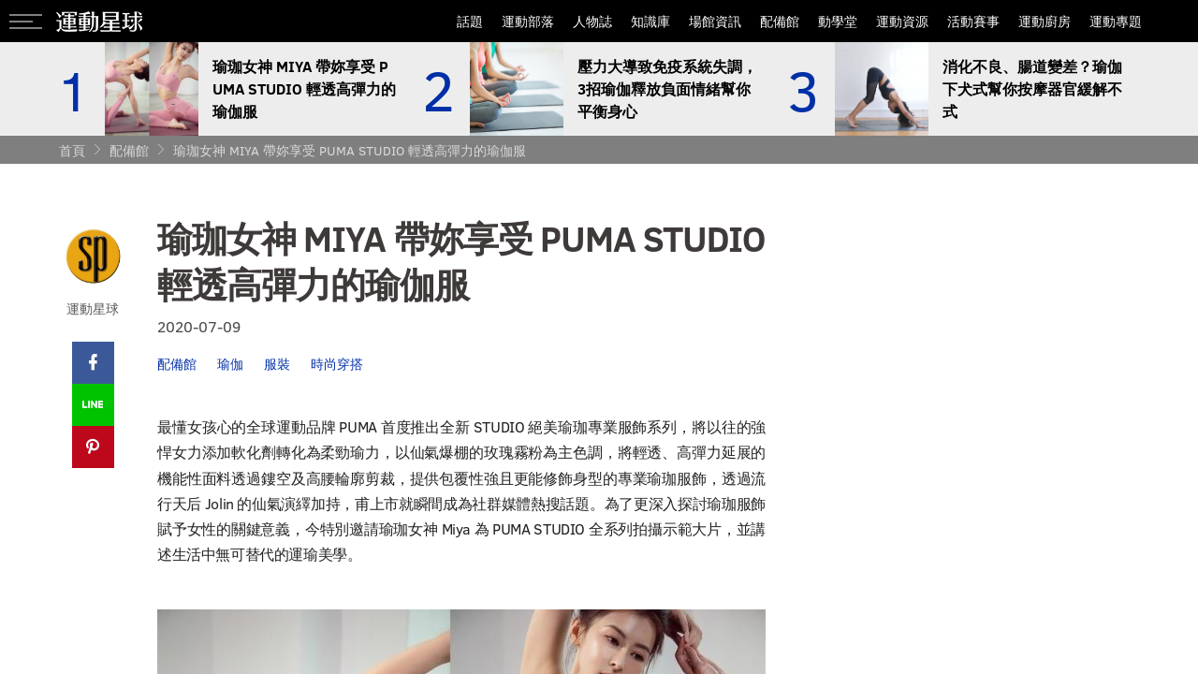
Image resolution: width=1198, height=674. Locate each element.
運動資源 (902, 21)
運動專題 (1115, 21)
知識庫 (650, 21)
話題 (470, 21)
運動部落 (528, 21)
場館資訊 (715, 21)
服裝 (277, 364)
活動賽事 (973, 21)
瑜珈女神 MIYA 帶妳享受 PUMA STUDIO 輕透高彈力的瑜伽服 (349, 150)
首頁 (72, 150)
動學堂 (837, 21)
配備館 (779, 21)
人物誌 (592, 21)
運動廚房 (1044, 21)
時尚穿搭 (337, 364)
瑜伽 (230, 364)
